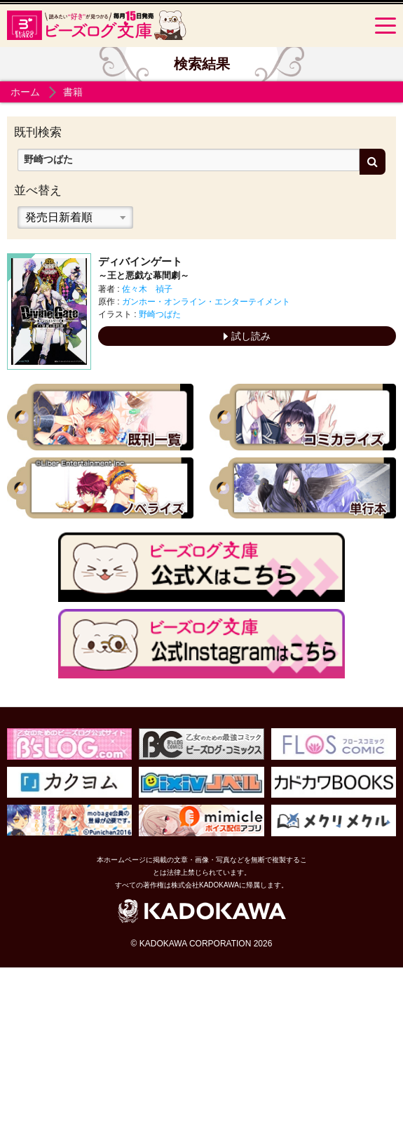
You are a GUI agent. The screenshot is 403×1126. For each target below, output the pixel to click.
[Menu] (385, 25)
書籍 (73, 92)
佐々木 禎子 (147, 289)
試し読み (247, 336)
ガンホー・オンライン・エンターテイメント (206, 302)
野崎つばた (160, 314)
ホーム (25, 92)
